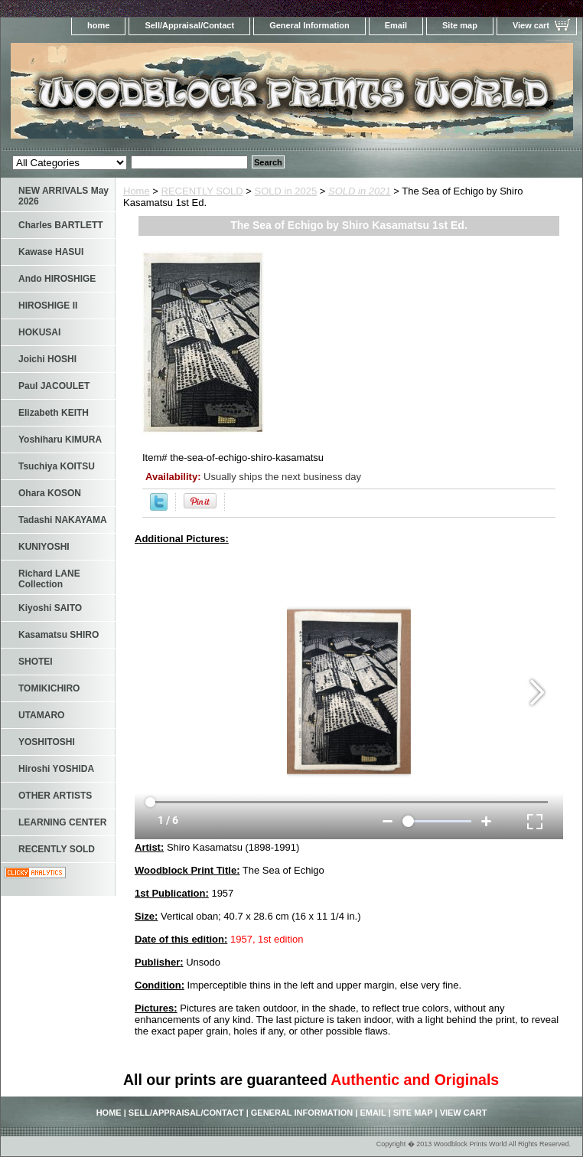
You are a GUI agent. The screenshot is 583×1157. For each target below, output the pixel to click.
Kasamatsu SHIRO (58, 634)
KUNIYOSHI (44, 546)
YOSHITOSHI (46, 742)
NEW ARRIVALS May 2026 (63, 196)
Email (396, 25)
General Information (309, 25)
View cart (531, 25)
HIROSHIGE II (47, 305)
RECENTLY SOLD (202, 191)
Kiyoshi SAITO (50, 608)
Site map (459, 25)
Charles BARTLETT (60, 225)
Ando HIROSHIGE (57, 278)
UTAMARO (41, 715)
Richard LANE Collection (49, 579)
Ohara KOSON (49, 493)
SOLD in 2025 (286, 191)
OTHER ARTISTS (55, 795)
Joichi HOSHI (47, 359)
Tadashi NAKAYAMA (62, 520)
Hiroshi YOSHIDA (56, 768)
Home (136, 191)
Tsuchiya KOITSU (56, 466)
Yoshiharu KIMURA (60, 439)
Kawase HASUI (50, 252)
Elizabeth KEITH (53, 412)
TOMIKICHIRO (49, 688)
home (98, 25)
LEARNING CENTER (62, 822)
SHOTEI (35, 661)
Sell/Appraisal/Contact (189, 25)
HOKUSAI (39, 332)
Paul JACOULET (54, 386)
